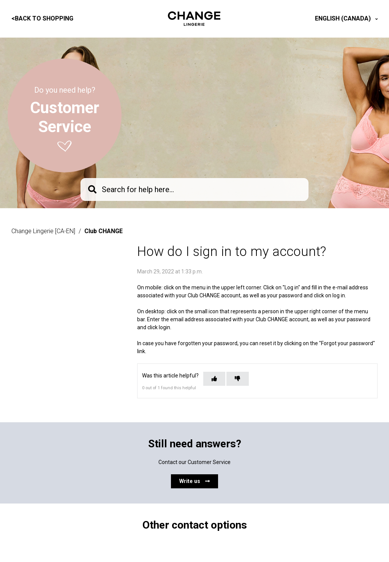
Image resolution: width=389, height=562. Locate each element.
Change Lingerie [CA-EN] (43, 231)
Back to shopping (42, 18)
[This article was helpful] (214, 379)
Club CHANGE (103, 231)
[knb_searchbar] (194, 189)
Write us (194, 481)
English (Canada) (343, 18)
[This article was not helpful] (237, 379)
